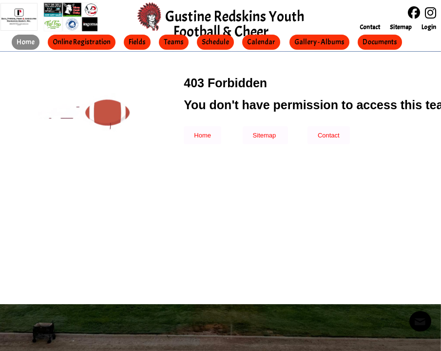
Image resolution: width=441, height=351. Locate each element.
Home (202, 135)
